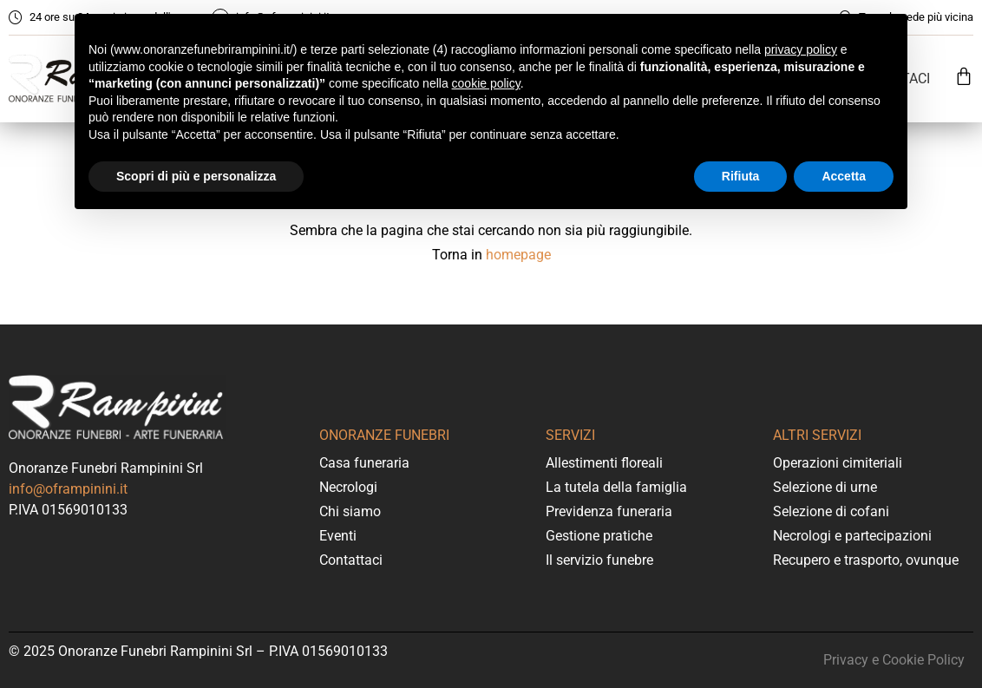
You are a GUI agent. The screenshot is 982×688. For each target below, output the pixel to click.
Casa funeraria (364, 463)
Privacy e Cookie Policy (894, 660)
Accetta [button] (844, 176)
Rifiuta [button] (741, 176)
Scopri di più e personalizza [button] (196, 176)
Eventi (338, 535)
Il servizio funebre (599, 560)
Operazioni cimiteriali (837, 463)
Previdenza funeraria (609, 511)
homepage (518, 254)
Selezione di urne (825, 487)
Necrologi (348, 487)
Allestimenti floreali (604, 463)
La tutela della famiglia (616, 487)
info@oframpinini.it (68, 489)
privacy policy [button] (800, 49)
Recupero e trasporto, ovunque (866, 560)
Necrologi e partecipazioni (852, 535)
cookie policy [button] (486, 83)
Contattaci (351, 560)
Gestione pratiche (599, 535)
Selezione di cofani (831, 511)
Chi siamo (350, 511)
